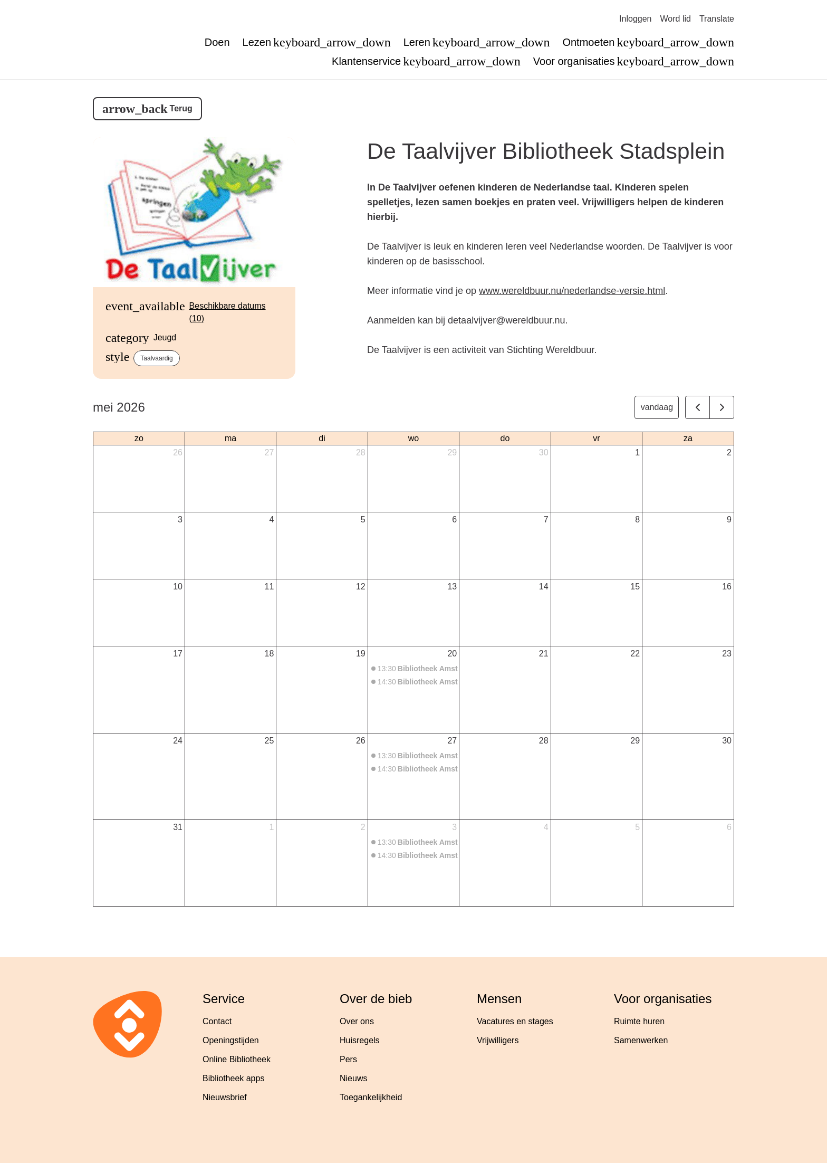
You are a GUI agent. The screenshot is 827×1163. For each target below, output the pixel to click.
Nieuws (353, 1078)
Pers (348, 1059)
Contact (217, 1021)
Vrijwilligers (497, 1040)
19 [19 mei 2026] (361, 653)
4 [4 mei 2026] (271, 519)
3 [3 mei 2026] (180, 519)
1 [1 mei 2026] (637, 452)
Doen (217, 42)
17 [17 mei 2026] (177, 653)
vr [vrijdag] (596, 438)
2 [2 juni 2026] (363, 827)
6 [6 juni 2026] (729, 827)
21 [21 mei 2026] (544, 653)
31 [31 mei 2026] (177, 827)
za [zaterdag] (688, 438)
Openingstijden (231, 1040)
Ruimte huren (639, 1021)
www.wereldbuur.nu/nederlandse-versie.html (572, 290)
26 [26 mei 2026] (361, 740)
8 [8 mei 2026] (637, 519)
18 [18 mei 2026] (269, 653)
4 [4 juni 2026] (546, 827)
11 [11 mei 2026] (269, 586)
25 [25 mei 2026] (269, 740)
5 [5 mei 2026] (363, 519)
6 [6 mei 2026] (454, 519)
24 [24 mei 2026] (177, 740)
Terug (181, 108)
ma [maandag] (230, 438)
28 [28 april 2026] (361, 452)
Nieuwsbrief (225, 1097)
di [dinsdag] (322, 438)
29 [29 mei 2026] (635, 740)
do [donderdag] (505, 438)
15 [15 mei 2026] (635, 586)
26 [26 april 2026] (177, 452)
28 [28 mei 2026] (544, 740)
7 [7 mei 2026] (546, 519)
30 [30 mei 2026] (727, 740)
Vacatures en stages (515, 1021)
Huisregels (360, 1040)
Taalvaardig (156, 358)
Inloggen (635, 18)
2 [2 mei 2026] (729, 452)
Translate (716, 18)
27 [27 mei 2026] (452, 740)
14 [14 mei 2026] (544, 586)
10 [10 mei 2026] (177, 586)
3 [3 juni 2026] (454, 827)
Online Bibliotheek (237, 1059)
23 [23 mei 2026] (727, 653)
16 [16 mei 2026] (727, 586)
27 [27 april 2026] (269, 452)
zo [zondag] (138, 438)
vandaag (657, 407)
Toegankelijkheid (371, 1097)
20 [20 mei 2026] (452, 653)
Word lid (675, 18)
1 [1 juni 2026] (271, 827)
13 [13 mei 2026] (452, 586)
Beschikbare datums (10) (227, 312)
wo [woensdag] (413, 438)
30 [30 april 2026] (544, 452)
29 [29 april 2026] (452, 452)
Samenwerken (641, 1040)
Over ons (357, 1021)
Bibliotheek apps (233, 1078)
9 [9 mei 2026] (729, 519)
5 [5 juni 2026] (637, 827)
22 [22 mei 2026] (635, 653)
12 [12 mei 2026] (361, 586)
